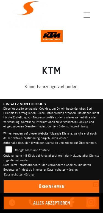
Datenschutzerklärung (73, 126)
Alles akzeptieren (51, 203)
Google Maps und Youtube (32, 150)
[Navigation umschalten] (87, 15)
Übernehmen (52, 186)
